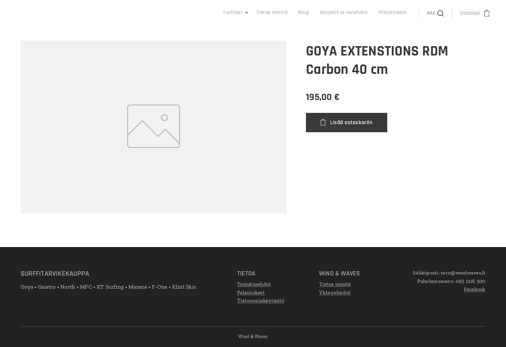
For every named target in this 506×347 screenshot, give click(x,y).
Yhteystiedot (335, 292)
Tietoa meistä (335, 284)
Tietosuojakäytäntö (261, 300)
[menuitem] (361, 13)
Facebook (474, 289)
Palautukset (251, 292)
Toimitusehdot (254, 284)
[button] (435, 13)
